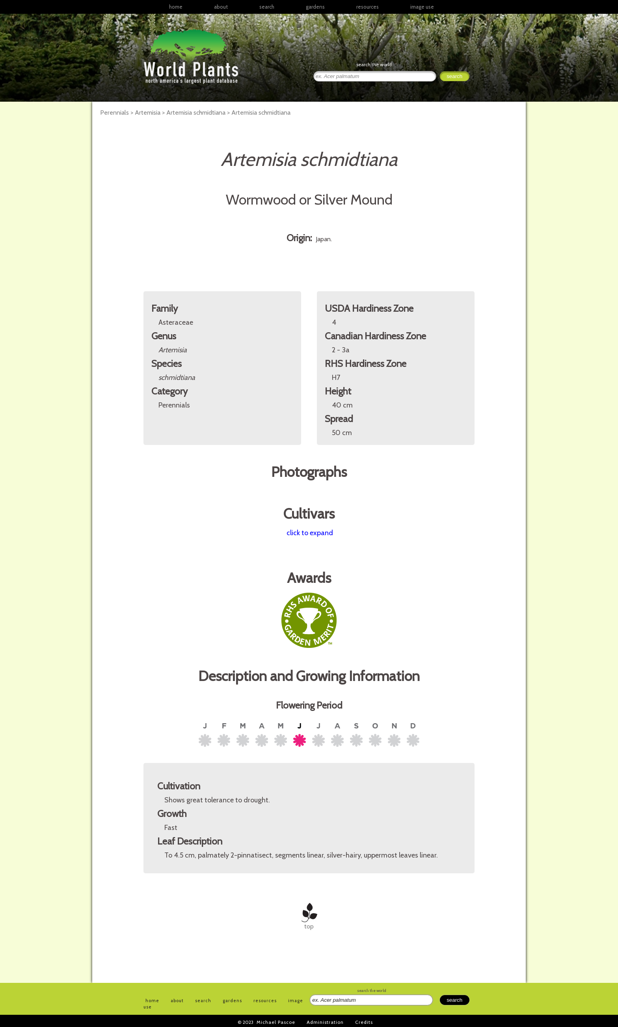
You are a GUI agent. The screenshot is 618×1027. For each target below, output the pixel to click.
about (221, 7)
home (175, 7)
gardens (315, 7)
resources (265, 1000)
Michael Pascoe (276, 1022)
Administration (325, 1022)
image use (422, 7)
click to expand (310, 532)
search (266, 7)
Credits (364, 1022)
